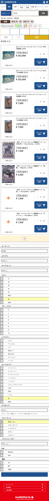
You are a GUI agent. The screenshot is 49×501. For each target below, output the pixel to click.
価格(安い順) (28, 22)
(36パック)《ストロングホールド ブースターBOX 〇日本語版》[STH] (31, 71)
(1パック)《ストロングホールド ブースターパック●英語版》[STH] (31, 95)
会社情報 (8, 487)
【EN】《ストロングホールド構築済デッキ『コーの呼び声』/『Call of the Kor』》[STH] (31, 143)
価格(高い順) (17, 22)
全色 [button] (37, 37)
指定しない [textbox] (5, 444)
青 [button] (15, 32)
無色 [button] (6, 37)
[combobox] (24, 260)
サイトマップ (9, 484)
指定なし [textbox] (5, 261)
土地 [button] (18, 37)
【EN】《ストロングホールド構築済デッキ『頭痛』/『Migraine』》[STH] (30, 167)
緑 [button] (44, 32)
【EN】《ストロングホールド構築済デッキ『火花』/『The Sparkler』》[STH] (30, 190)
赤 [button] (34, 32)
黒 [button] (24, 32)
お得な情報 (9, 490)
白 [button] (5, 32)
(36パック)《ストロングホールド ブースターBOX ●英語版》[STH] (31, 47)
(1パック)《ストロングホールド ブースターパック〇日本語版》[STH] (31, 119)
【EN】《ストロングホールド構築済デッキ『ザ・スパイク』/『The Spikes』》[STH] (31, 214)
